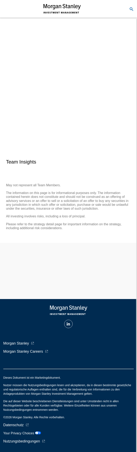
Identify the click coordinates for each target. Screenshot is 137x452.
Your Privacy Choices (22, 433)
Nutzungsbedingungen (21, 441)
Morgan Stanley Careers (23, 351)
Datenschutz (13, 425)
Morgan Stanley (16, 343)
